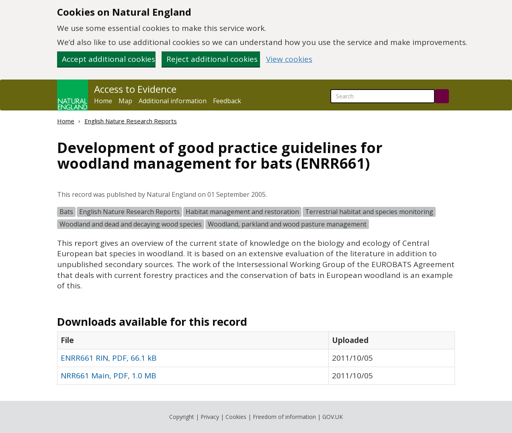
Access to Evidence (135, 89)
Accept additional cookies (108, 59)
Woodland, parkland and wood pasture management (287, 224)
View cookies (289, 59)
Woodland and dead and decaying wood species (130, 224)
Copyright (181, 417)
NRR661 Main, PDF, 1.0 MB (108, 375)
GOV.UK (332, 417)
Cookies (235, 417)
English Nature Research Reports (130, 121)
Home (103, 101)
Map (125, 101)
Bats (66, 211)
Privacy (210, 417)
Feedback (227, 101)
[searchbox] (382, 96)
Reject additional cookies (212, 59)
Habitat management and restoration (242, 211)
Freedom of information (284, 417)
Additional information (173, 101)
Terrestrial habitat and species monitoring (369, 211)
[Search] (442, 96)
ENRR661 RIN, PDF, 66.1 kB (109, 358)
